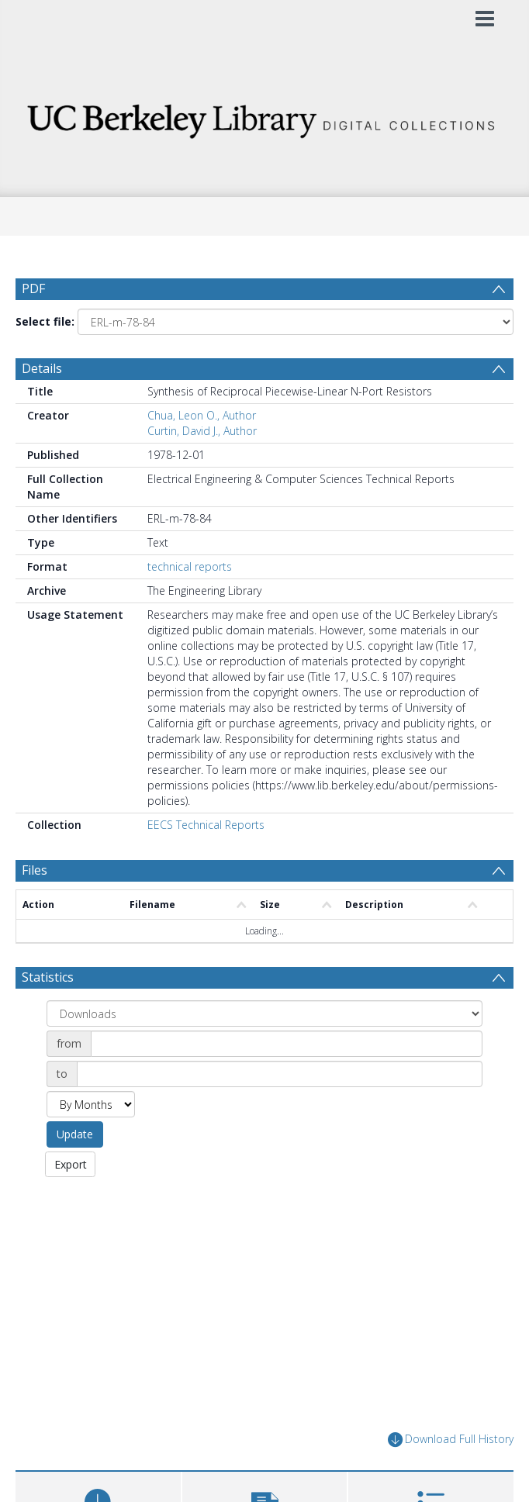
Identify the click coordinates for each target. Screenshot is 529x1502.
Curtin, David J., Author (202, 433)
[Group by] (264, 1016)
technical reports (189, 568)
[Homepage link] (264, 116)
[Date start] (286, 1046)
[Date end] (279, 1076)
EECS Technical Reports (205, 827)
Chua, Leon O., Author (201, 417)
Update (75, 1136)
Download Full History (450, 1443)
